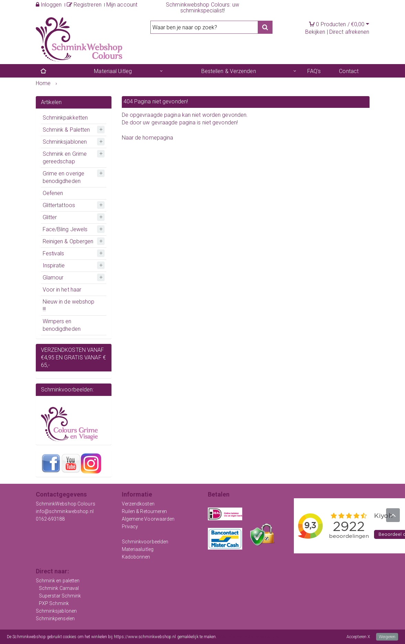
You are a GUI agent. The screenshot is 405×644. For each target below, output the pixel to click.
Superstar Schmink (60, 596)
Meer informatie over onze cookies (248, 636)
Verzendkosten (138, 504)
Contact (349, 71)
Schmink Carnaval (59, 588)
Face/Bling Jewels (65, 229)
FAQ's (314, 71)
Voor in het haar (62, 289)
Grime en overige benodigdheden (64, 177)
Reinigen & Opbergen (68, 241)
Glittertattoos (59, 205)
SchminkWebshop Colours (65, 504)
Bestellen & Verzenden (228, 71)
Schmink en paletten (58, 580)
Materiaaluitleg (138, 549)
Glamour (53, 277)
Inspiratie (54, 265)
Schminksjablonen (65, 142)
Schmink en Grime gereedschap (65, 158)
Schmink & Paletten (66, 129)
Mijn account (121, 4)
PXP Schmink (54, 603)
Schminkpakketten (65, 117)
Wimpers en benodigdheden (62, 325)
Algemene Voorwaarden (148, 519)
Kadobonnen (136, 557)
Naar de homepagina (147, 137)
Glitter (50, 217)
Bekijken (315, 32)
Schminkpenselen (55, 618)
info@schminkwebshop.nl (65, 511)
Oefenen (53, 193)
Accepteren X (358, 636)
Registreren (84, 4)
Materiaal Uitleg (113, 71)
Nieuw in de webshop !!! (69, 305)
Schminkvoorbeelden (145, 541)
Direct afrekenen (349, 32)
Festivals (53, 253)
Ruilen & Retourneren (144, 511)
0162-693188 (50, 519)
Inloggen (49, 4)
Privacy (130, 526)
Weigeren (387, 636)
